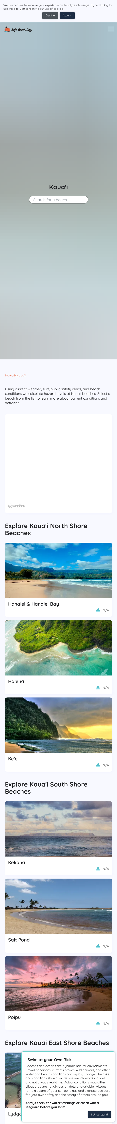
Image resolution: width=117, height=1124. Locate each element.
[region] (58, 463)
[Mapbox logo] (17, 506)
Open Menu (111, 29)
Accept (67, 15)
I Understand (99, 1114)
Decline (50, 15)
